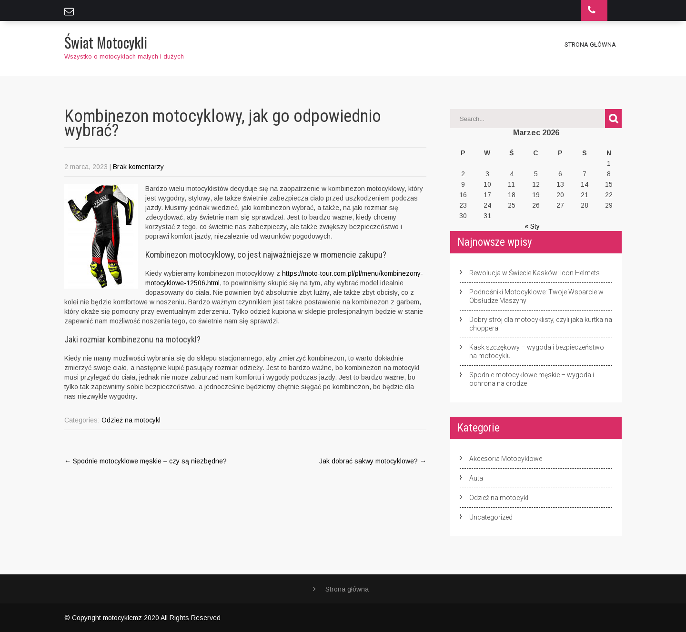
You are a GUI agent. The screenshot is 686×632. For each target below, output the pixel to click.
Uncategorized (491, 517)
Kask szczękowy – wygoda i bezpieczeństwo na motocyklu (536, 351)
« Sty (532, 226)
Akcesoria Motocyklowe (505, 458)
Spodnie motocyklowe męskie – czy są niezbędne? (145, 461)
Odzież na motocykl (131, 420)
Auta (476, 478)
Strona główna (590, 44)
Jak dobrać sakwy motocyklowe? (372, 461)
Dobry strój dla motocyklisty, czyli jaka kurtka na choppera (540, 324)
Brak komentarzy (138, 167)
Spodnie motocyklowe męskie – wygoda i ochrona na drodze (531, 379)
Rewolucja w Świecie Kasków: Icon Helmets (534, 273)
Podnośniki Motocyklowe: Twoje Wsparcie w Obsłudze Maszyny (536, 296)
